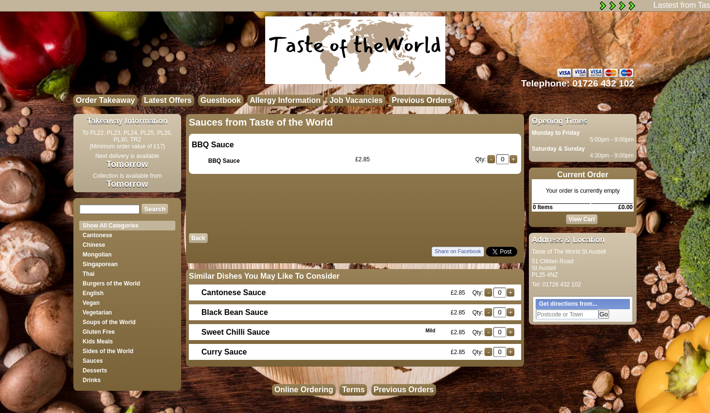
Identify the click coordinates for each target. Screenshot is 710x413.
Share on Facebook (458, 251)
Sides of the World (108, 351)
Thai (89, 274)
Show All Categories (111, 225)
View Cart (581, 219)
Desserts (95, 370)
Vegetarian (97, 312)
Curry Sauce (224, 352)
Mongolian (97, 254)
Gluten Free (99, 331)
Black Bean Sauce (234, 312)
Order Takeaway (105, 100)
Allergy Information (285, 100)
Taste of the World (361, 407)
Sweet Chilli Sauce (318, 332)
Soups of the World (109, 322)
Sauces (93, 360)
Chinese (94, 245)
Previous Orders (422, 100)
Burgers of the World (111, 283)
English (93, 293)
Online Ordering (303, 389)
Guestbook (220, 100)
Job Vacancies (356, 100)
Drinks (91, 380)
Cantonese (97, 235)
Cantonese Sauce (233, 292)
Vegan (91, 302)
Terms (353, 389)
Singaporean (100, 264)
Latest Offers (168, 100)
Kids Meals (98, 341)
